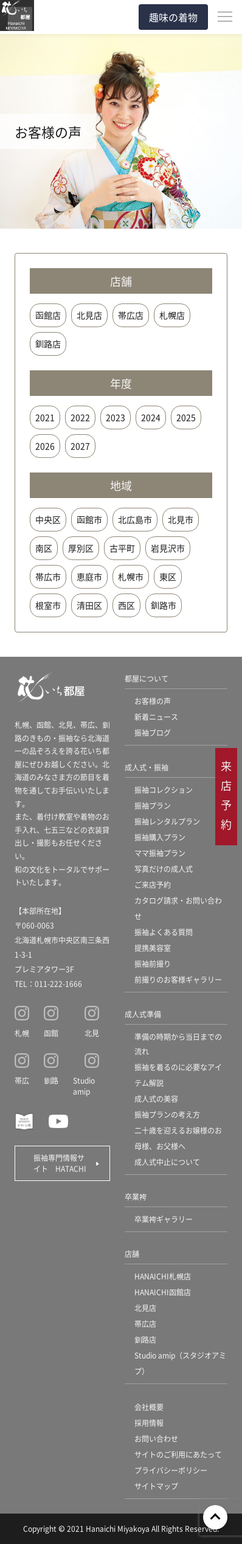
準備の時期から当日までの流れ (178, 1043)
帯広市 (48, 576)
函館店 (48, 315)
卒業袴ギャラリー (163, 1219)
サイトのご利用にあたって (178, 1454)
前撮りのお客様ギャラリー (178, 979)
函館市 (89, 519)
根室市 (48, 605)
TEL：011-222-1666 (48, 983)
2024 (151, 417)
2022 (80, 417)
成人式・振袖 (146, 767)
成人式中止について (167, 1162)
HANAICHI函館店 (162, 1292)
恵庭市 (89, 576)
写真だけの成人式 (163, 869)
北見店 (89, 315)
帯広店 (130, 315)
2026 (45, 446)
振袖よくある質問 (163, 932)
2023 (115, 417)
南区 (43, 548)
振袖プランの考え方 (167, 1114)
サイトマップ (156, 1486)
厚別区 (81, 548)
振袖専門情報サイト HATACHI (59, 1163)
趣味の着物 (173, 17)
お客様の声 (152, 701)
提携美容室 (152, 948)
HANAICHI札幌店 (162, 1276)
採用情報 (149, 1423)
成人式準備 (143, 1014)
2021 (45, 417)
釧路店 (48, 344)
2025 (186, 417)
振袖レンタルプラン (167, 821)
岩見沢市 (168, 548)
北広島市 (135, 519)
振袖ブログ (152, 732)
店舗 (132, 1253)
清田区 (89, 605)
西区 (126, 605)
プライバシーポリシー (170, 1470)
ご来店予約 (152, 884)
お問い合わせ (156, 1438)
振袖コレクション (163, 789)
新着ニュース (156, 716)
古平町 (122, 548)
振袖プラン (152, 805)
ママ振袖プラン (159, 853)
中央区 (48, 519)
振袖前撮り (152, 963)
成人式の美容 (156, 1098)
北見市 (180, 519)
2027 (80, 446)
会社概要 (149, 1407)
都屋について (146, 678)
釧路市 (163, 605)
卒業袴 (136, 1196)
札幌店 (172, 315)
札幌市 (130, 576)
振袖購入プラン (159, 837)
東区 (167, 576)
